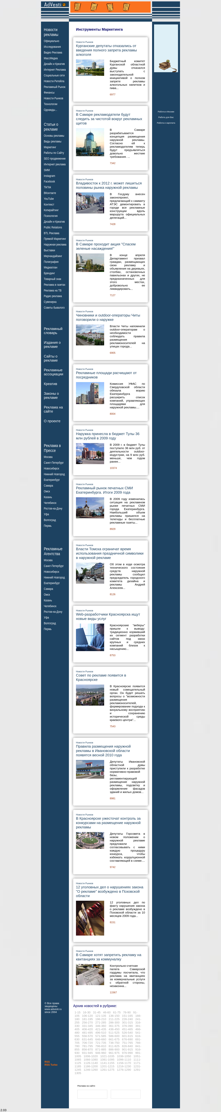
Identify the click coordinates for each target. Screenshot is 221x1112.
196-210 (100, 1019)
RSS (47, 1061)
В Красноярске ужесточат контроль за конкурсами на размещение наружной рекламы (108, 822)
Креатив (50, 384)
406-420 (87, 1029)
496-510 (100, 1032)
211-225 (114, 1019)
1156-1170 (124, 1063)
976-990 (127, 1052)
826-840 (127, 1046)
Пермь (48, 525)
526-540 (127, 1032)
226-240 (127, 1019)
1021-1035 (107, 1056)
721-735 (100, 1042)
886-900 (114, 1049)
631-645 (87, 1039)
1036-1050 (124, 1056)
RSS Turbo (51, 1064)
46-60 (107, 1012)
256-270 (87, 1022)
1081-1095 (107, 1059)
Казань (48, 497)
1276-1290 (124, 1069)
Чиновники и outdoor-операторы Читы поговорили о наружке (108, 317)
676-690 (127, 1039)
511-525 (114, 1032)
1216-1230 (124, 1066)
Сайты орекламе (51, 358)
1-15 (77, 1012)
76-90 (127, 1012)
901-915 (127, 1049)
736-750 (114, 1042)
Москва (48, 457)
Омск (47, 491)
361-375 (114, 1025)
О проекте (52, 421)
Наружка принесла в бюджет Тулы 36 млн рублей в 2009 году (107, 436)
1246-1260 (91, 1069)
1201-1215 (107, 1066)
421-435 (100, 1029)
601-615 (127, 1036)
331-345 (87, 1025)
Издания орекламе (52, 345)
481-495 (87, 1032)
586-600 (114, 1036)
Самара (48, 485)
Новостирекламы (51, 32)
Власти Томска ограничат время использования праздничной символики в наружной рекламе (109, 553)
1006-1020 (91, 1056)
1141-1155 (107, 1063)
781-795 (87, 1046)
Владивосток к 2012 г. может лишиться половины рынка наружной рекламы (109, 185)
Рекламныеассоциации (53, 372)
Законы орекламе (51, 396)
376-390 (127, 1025)
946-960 (100, 1052)
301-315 (127, 1022)
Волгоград (50, 520)
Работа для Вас (166, 117)
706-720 (87, 1042)
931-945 (87, 1052)
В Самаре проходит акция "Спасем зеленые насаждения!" (106, 246)
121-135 (100, 1015)
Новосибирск (51, 468)
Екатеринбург (52, 480)
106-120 (87, 1015)
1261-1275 (107, 1069)
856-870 (87, 1049)
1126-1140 (91, 1063)
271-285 (100, 1022)
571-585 (100, 1036)
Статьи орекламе (51, 126)
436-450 (114, 1029)
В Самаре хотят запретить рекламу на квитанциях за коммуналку (108, 957)
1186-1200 (91, 1066)
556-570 (87, 1036)
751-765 (127, 1042)
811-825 (114, 1046)
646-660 (100, 1039)
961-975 (114, 1052)
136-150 (114, 1015)
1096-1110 (124, 1059)
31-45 (97, 1012)
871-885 (100, 1049)
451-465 (127, 1029)
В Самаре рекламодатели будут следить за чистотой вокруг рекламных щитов (109, 118)
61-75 (117, 1012)
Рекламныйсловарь (53, 331)
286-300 (114, 1022)
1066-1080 (91, 1059)
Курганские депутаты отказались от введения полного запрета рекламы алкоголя (106, 50)
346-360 (100, 1025)
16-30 (87, 1012)
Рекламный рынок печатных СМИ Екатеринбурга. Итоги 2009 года (104, 490)
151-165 (127, 1015)
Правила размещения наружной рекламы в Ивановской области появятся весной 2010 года (103, 750)
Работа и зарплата (166, 123)
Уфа (46, 514)
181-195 (87, 1019)
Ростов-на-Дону (53, 508)
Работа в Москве (166, 111)
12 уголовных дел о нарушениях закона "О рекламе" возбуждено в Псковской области (109, 891)
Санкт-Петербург (54, 462)
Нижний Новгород (54, 474)
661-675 (114, 1039)
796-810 (100, 1046)
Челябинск (50, 502)
